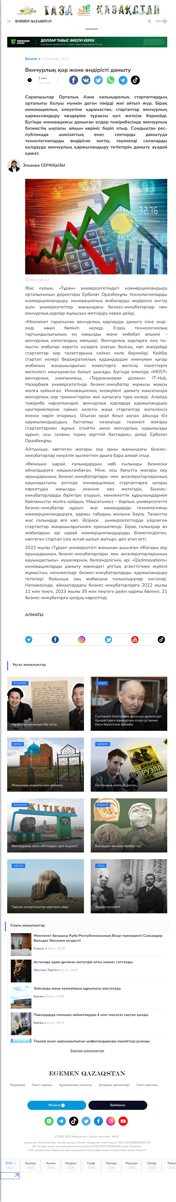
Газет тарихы (42, 1085)
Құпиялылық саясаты (75, 1085)
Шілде (151, 1165)
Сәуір (91, 1165)
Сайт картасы (147, 1085)
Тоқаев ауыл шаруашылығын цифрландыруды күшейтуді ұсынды (92, 1041)
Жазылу (56, 1105)
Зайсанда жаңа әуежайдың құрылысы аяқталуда (77, 988)
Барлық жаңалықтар (87, 1050)
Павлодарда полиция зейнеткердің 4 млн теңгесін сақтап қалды (91, 1014)
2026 (10, 1165)
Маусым (131, 1165)
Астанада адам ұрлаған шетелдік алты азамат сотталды (83, 962)
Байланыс (117, 1105)
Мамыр (111, 1165)
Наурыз (71, 1165)
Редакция (17, 1085)
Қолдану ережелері (114, 1085)
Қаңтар (30, 1165)
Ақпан (50, 1165)
